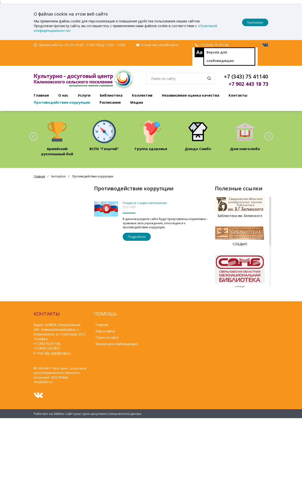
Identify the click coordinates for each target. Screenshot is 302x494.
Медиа (136, 102)
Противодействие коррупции (62, 102)
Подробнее (137, 236)
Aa (199, 52)
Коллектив (142, 95)
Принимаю (255, 22)
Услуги (84, 95)
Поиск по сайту (107, 336)
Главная (41, 95)
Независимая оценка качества (190, 95)
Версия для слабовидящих (220, 56)
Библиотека (111, 95)
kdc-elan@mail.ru (166, 45)
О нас (63, 95)
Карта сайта (105, 330)
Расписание (110, 102)
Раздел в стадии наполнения (145, 203)
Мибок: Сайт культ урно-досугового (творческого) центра (97, 412)
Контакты (238, 95)
